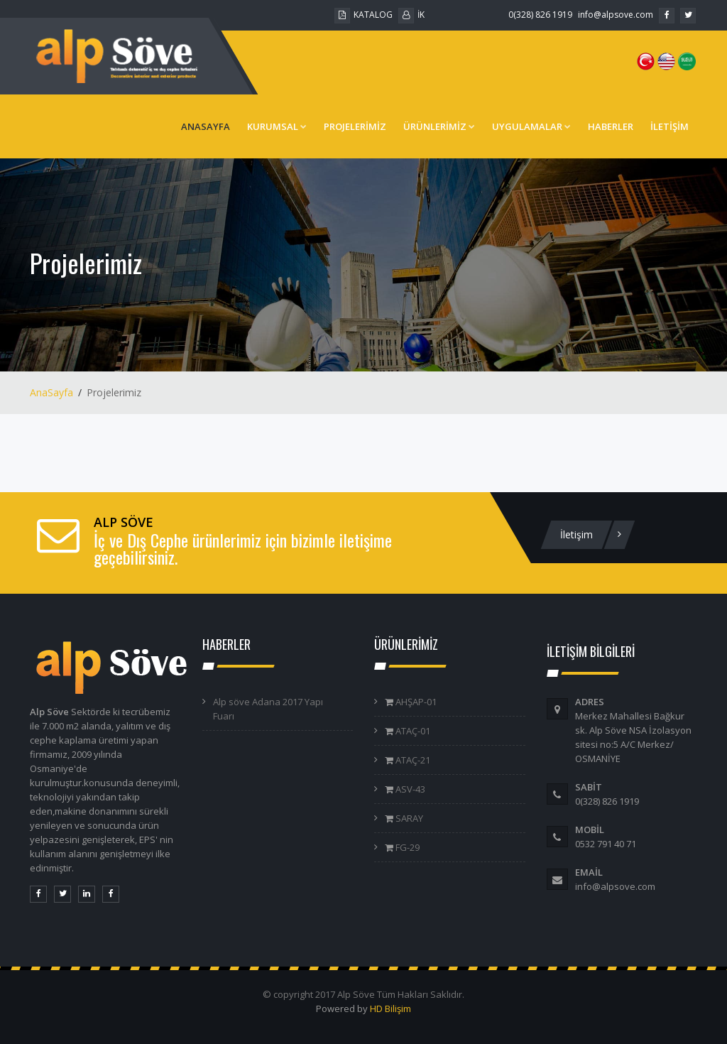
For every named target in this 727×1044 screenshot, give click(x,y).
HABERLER (610, 126)
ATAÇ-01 (411, 730)
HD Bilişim (390, 1008)
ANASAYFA (205, 126)
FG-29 (406, 847)
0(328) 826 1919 (540, 15)
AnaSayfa (51, 392)
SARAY (408, 818)
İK (411, 15)
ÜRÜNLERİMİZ (439, 126)
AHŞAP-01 (415, 701)
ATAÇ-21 (411, 760)
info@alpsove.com (615, 15)
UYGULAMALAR (531, 126)
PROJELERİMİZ (355, 126)
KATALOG (363, 15)
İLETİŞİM (669, 126)
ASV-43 (409, 789)
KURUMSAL (277, 126)
